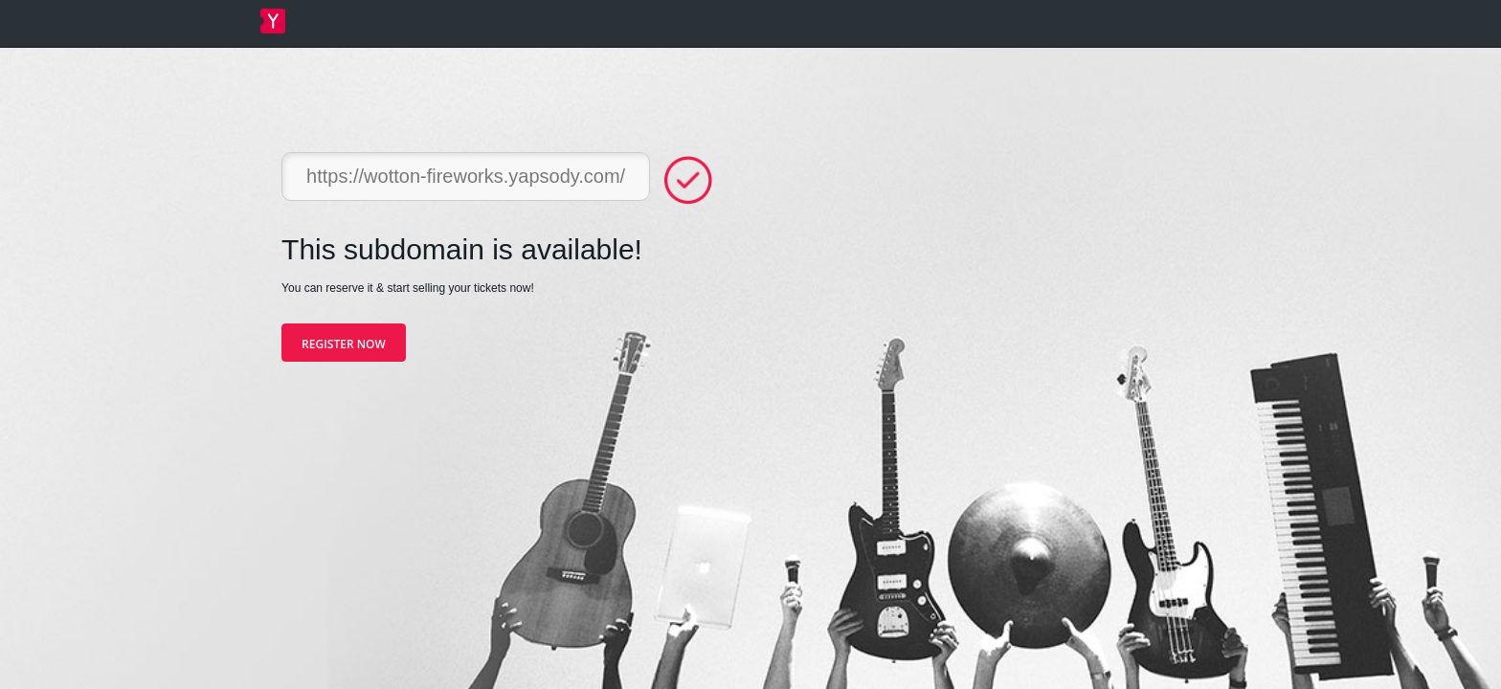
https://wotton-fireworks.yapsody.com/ (465, 176)
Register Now (344, 344)
